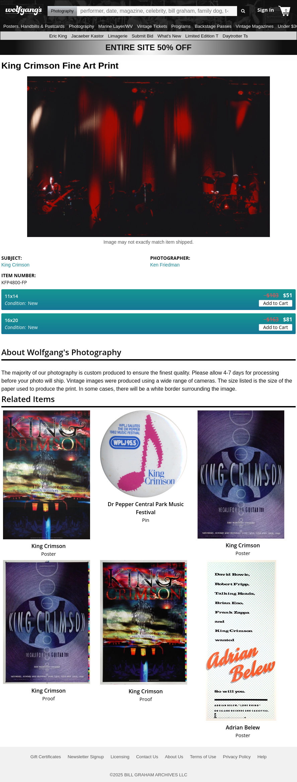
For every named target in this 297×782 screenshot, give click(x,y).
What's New (169, 35)
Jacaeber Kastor (87, 35)
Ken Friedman (165, 264)
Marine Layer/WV (115, 26)
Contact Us (147, 756)
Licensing (119, 756)
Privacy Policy (237, 756)
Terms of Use (203, 756)
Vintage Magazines (255, 26)
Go (243, 11)
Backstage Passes (213, 26)
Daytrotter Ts (235, 35)
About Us (174, 756)
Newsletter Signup (86, 756)
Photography (81, 26)
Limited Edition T (201, 35)
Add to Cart (275, 303)
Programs (181, 26)
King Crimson (15, 264)
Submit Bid (142, 35)
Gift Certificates (45, 756)
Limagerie (118, 35)
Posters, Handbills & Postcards (34, 26)
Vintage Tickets (152, 26)
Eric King (58, 35)
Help (262, 756)
